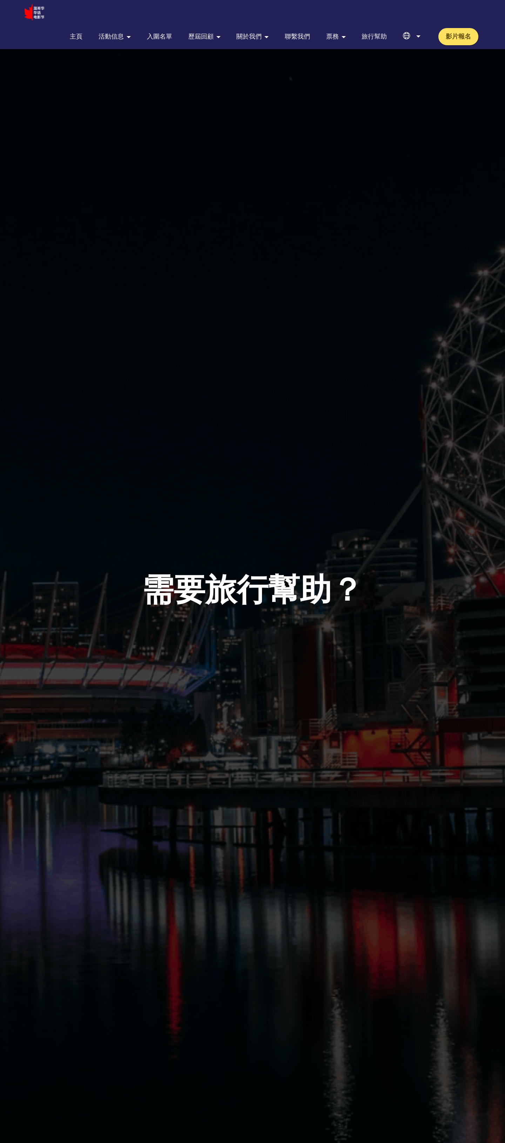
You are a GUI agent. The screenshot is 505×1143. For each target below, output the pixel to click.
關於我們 (249, 12)
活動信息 (111, 12)
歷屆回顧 (201, 12)
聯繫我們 (297, 12)
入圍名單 (159, 12)
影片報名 (458, 12)
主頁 (76, 12)
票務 (332, 12)
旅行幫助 (374, 12)
